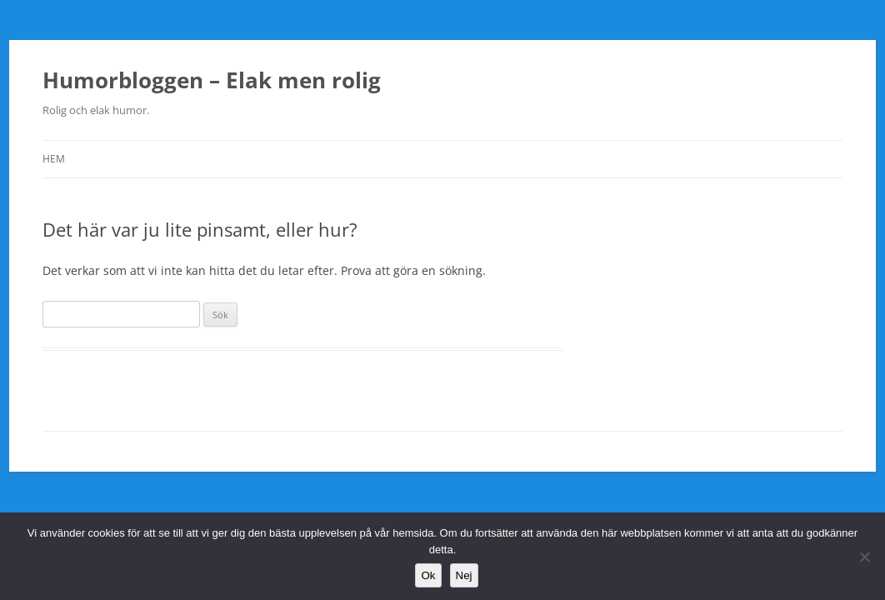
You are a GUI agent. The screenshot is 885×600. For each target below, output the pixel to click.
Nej (464, 575)
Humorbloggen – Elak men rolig (211, 80)
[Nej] (864, 556)
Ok (428, 575)
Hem (53, 159)
